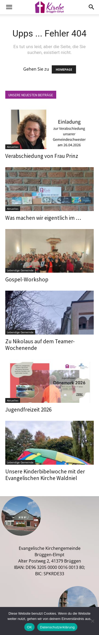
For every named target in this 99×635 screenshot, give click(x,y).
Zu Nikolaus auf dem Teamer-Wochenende (40, 344)
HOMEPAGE (64, 69)
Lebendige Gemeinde (20, 270)
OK (29, 627)
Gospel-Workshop (26, 279)
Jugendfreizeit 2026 (28, 409)
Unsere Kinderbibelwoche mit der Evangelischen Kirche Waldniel (45, 475)
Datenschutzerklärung (57, 627)
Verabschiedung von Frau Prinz (41, 155)
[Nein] (92, 621)
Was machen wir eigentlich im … (43, 217)
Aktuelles (12, 147)
